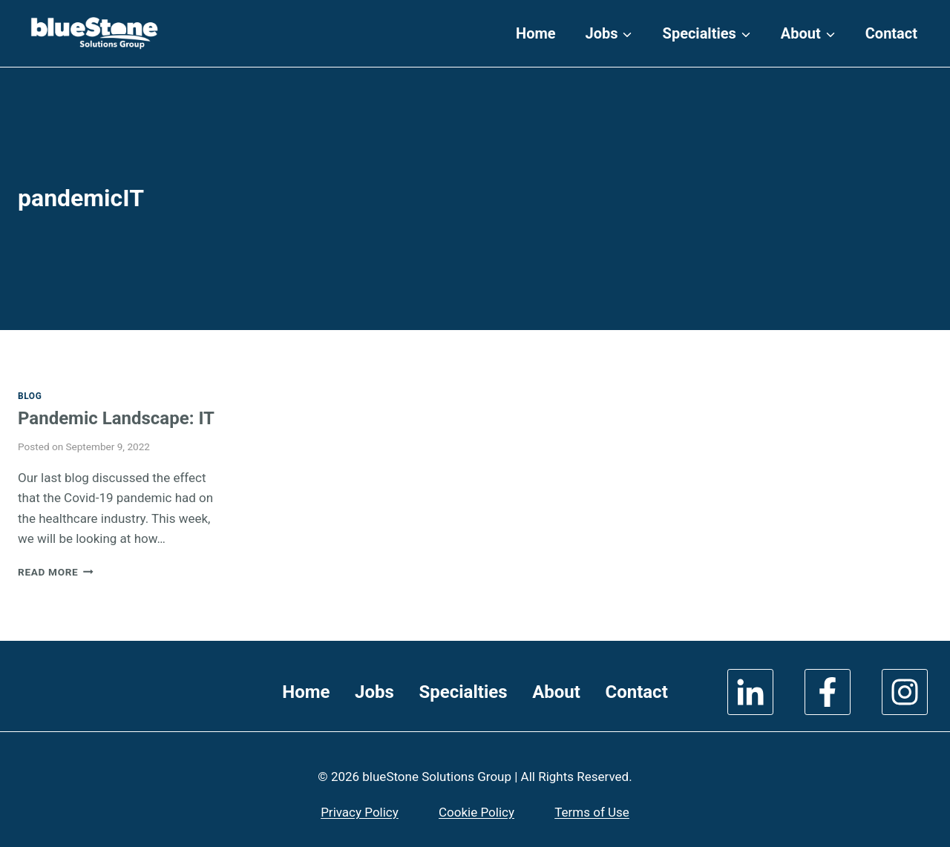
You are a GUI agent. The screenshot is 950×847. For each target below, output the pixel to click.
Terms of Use (591, 812)
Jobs (374, 692)
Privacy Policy (360, 812)
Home (536, 33)
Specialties (463, 692)
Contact (891, 33)
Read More (56, 572)
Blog (30, 396)
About (556, 692)
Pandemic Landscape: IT (116, 418)
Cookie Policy (476, 812)
